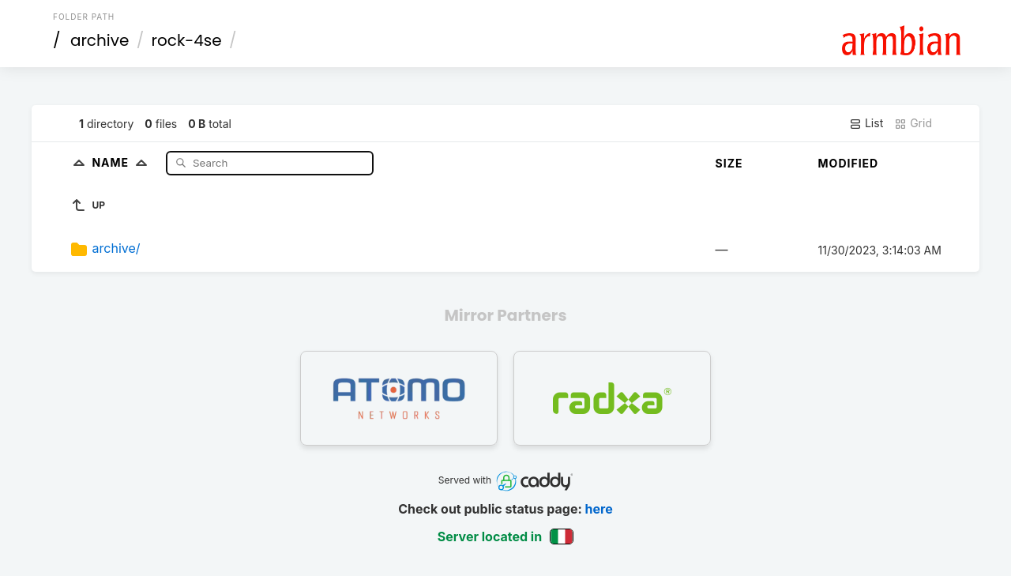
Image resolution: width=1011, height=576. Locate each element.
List (866, 123)
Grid (913, 123)
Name (123, 162)
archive (99, 40)
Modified (848, 163)
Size (729, 163)
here (599, 509)
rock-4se (187, 40)
